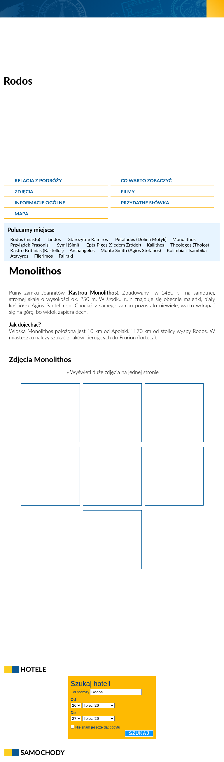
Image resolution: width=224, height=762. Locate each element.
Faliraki (66, 255)
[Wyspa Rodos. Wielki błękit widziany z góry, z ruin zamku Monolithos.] (50, 503)
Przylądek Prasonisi (30, 244)
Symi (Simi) (68, 244)
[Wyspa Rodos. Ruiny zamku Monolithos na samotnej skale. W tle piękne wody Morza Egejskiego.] (112, 440)
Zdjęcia (24, 191)
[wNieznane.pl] (103, 8)
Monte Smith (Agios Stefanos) (131, 250)
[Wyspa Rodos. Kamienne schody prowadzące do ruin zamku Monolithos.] (174, 440)
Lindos (55, 239)
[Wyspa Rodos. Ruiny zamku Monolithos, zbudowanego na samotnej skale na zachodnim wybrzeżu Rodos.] (50, 440)
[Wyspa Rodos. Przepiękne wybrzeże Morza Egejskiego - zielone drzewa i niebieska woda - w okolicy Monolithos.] (112, 567)
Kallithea (155, 244)
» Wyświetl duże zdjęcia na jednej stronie (112, 372)
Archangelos (81, 250)
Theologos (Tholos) (189, 244)
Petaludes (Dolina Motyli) (141, 239)
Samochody (42, 752)
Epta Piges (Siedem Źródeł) (113, 244)
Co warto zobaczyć (146, 180)
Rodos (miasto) (25, 239)
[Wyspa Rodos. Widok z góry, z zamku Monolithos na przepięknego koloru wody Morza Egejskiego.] (112, 503)
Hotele (33, 669)
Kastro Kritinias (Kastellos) (37, 250)
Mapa (21, 213)
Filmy (128, 191)
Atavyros (19, 255)
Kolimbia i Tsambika (187, 250)
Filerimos (43, 255)
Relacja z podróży (38, 180)
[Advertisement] (112, 134)
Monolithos (184, 239)
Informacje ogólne (40, 202)
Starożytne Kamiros (88, 239)
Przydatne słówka (145, 202)
